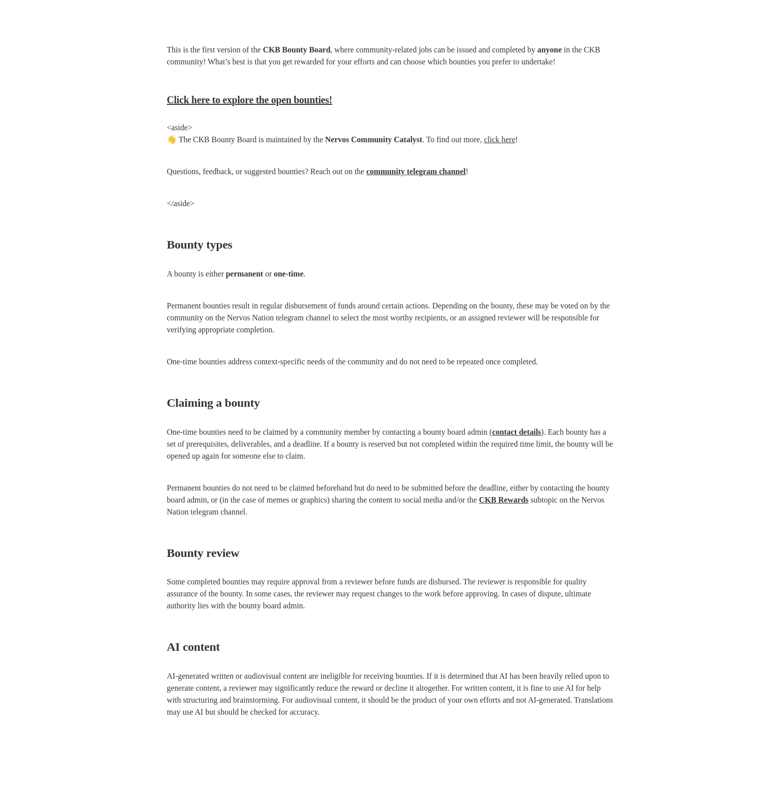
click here (499, 139)
